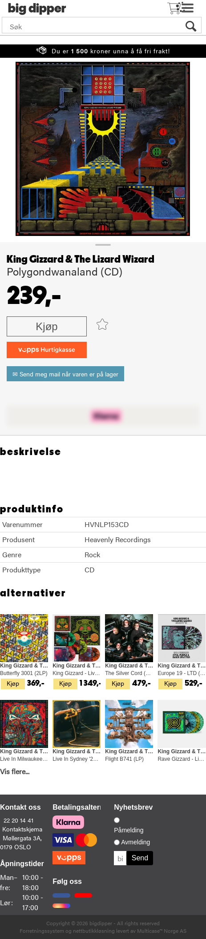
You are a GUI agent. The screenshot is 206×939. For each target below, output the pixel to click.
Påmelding (128, 830)
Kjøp (46, 326)
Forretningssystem (42, 931)
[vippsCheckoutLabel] (47, 350)
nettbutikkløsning (94, 931)
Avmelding (135, 842)
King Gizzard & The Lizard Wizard (80, 259)
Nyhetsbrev (133, 807)
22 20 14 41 (18, 819)
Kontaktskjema (22, 828)
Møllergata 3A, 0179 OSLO (21, 842)
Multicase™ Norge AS (161, 931)
